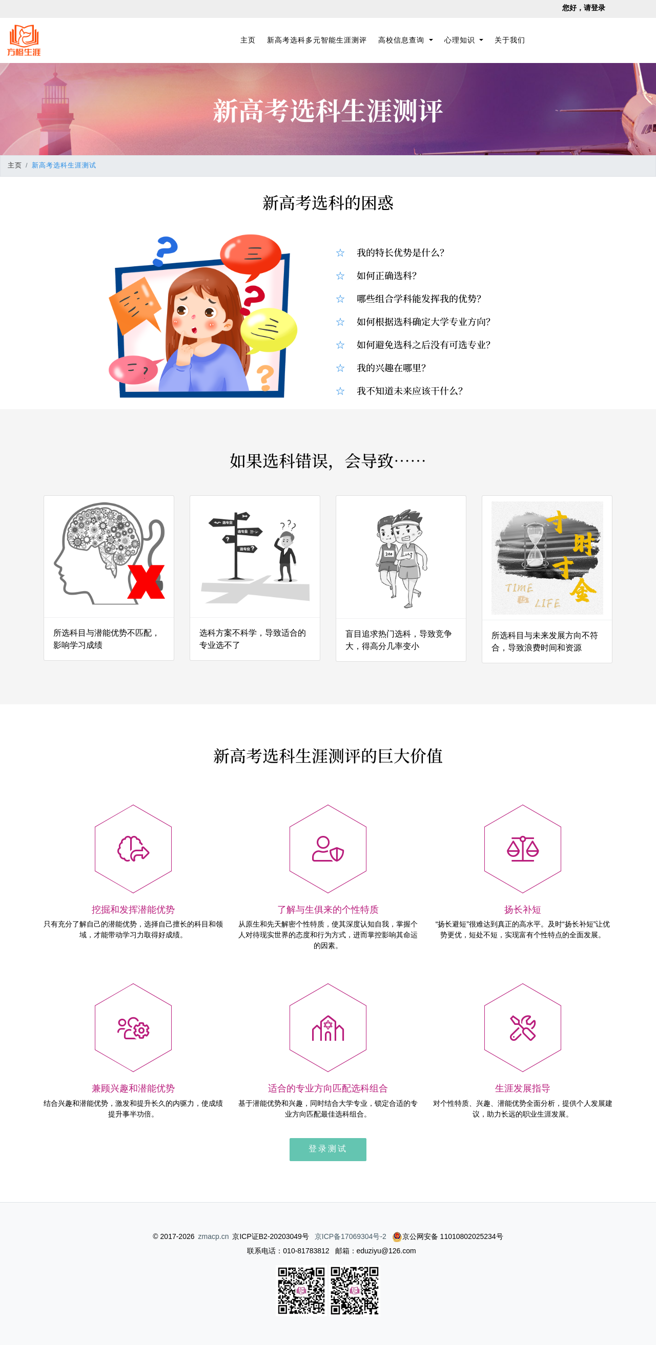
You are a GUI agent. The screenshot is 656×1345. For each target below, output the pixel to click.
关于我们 (510, 40)
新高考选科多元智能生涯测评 (317, 40)
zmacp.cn (213, 1236)
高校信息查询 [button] (402, 40)
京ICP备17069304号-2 (350, 1236)
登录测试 (328, 1148)
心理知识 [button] (461, 40)
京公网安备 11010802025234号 (447, 1236)
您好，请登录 (583, 8)
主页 (249, 39)
